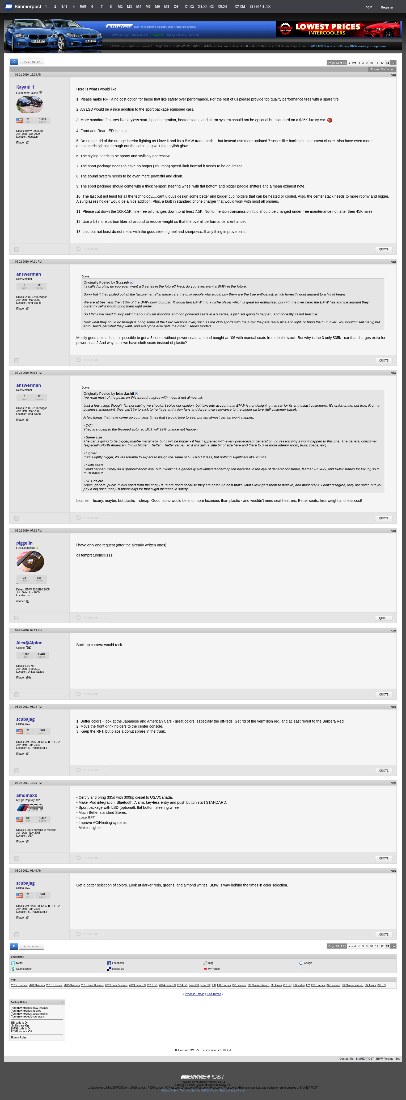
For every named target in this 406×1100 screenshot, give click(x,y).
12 (381, 63)
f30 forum (276, 985)
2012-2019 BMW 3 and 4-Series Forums (202, 46)
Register (387, 7)
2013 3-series (72, 985)
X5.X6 (222, 6)
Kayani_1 (25, 87)
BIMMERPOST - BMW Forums (374, 1058)
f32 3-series (333, 985)
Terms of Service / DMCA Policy (199, 1090)
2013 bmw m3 (137, 985)
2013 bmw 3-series (116, 985)
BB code (16, 1022)
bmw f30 (194, 985)
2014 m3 (182, 985)
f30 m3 (287, 985)
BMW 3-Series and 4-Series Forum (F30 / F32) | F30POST (141, 46)
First (352, 63)
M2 (120, 6)
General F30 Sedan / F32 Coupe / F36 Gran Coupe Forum (269, 46)
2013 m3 (152, 985)
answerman (28, 274)
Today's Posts (176, 35)
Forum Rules (18, 1037)
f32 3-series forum (352, 985)
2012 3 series (19, 985)
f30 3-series (239, 985)
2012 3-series (37, 985)
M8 (166, 6)
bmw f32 (205, 985)
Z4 (176, 6)
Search (194, 35)
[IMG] (14, 1028)
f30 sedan (298, 985)
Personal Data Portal (232, 1090)
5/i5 (83, 6)
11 (376, 63)
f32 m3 (381, 985)
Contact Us (346, 1058)
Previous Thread (194, 994)
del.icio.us (118, 968)
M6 (157, 6)
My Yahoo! (214, 968)
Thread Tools (380, 69)
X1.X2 (189, 6)
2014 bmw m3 (167, 985)
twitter (19, 963)
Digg (211, 963)
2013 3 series (54, 985)
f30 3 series (224, 985)
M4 (138, 6)
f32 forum (370, 985)
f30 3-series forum (258, 985)
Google (308, 963)
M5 (148, 6)
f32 (308, 985)
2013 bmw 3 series (92, 985)
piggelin (24, 543)
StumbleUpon (24, 968)
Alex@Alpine (29, 643)
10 (371, 63)
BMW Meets (140, 35)
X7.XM (240, 6)
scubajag (25, 719)
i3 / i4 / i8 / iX (260, 6)
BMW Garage (120, 35)
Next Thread (213, 994)
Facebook (118, 963)
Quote (383, 249)
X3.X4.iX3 (206, 6)
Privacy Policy (169, 1090)
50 (28, 677)
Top (398, 1058)
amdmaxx (26, 795)
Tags (13, 979)
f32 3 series (318, 985)
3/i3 (64, 6)
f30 (214, 985)
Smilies (15, 1025)
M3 (129, 6)
